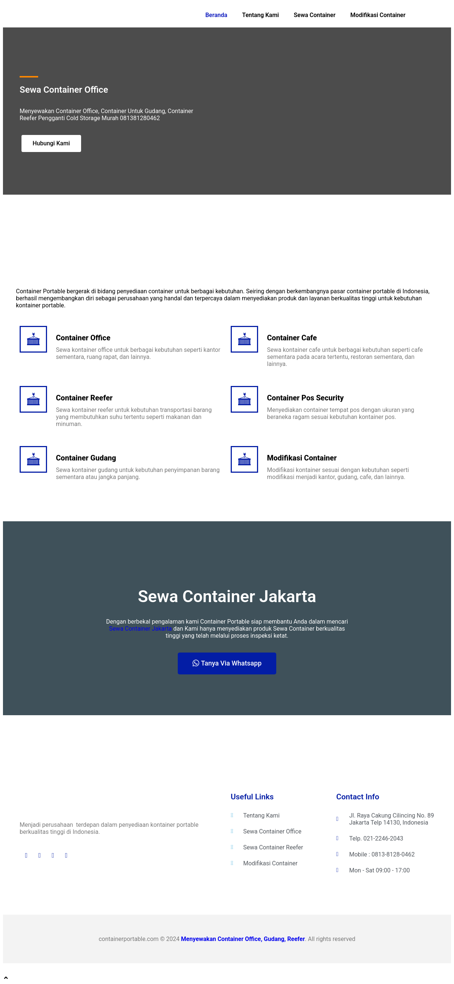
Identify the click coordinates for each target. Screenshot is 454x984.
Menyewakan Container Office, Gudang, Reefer (243, 938)
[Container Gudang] (33, 459)
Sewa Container (315, 15)
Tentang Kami (260, 15)
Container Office (83, 337)
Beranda (216, 15)
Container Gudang (86, 457)
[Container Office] (33, 339)
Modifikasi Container (377, 15)
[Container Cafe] (244, 339)
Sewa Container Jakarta (140, 628)
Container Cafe (292, 337)
